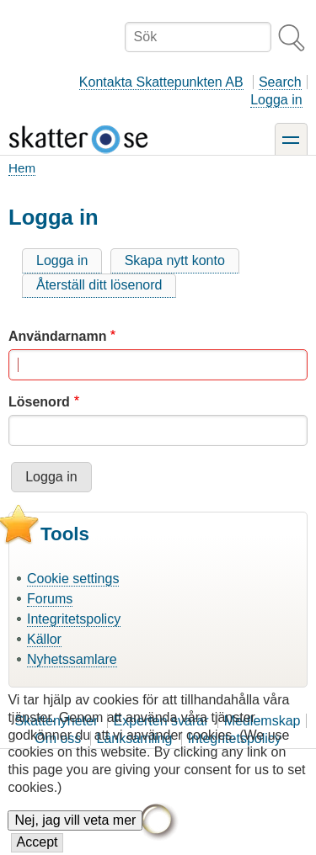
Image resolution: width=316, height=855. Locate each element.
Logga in (276, 100)
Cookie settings (73, 578)
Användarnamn (57, 336)
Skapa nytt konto (175, 260)
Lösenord (39, 402)
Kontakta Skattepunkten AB (161, 82)
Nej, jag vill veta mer (75, 836)
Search (280, 82)
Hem (21, 168)
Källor (44, 639)
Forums (49, 599)
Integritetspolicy (74, 619)
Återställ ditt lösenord (99, 285)
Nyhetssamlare (72, 659)
